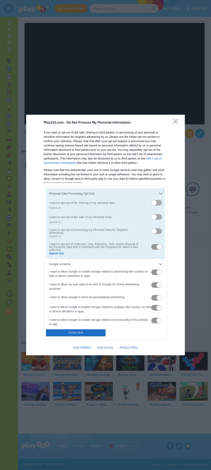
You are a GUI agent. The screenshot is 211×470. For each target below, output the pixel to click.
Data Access (105, 347)
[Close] (177, 123)
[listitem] (105, 193)
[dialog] (105, 235)
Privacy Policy (129, 347)
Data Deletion (82, 347)
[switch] (156, 202)
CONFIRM (75, 332)
